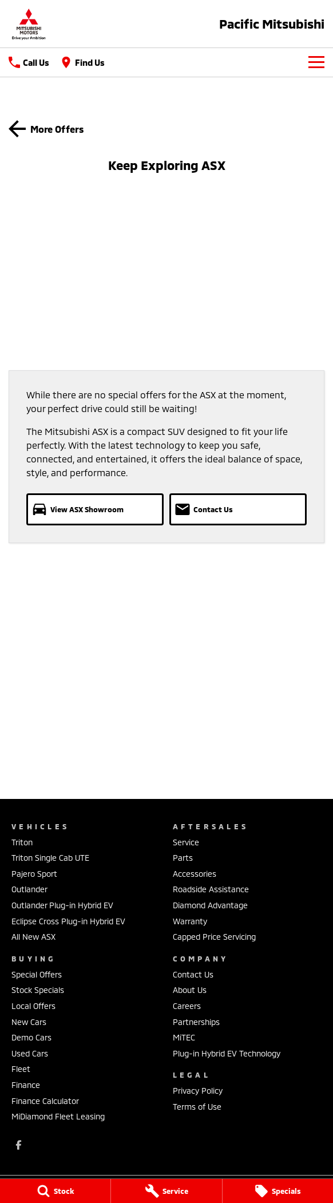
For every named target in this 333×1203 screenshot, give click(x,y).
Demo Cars (31, 1037)
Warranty (190, 921)
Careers (187, 1006)
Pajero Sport (34, 873)
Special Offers (36, 974)
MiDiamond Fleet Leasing (58, 1116)
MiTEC (184, 1037)
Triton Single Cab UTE (50, 857)
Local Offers (33, 1006)
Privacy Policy (198, 1090)
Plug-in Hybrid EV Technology (226, 1053)
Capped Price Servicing (214, 936)
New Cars (28, 1022)
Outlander (29, 889)
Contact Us (193, 974)
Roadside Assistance (211, 889)
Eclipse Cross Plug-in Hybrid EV (68, 921)
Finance (25, 1085)
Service (186, 842)
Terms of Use (197, 1106)
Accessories (194, 873)
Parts (183, 857)
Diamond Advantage (210, 905)
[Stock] (55, 1191)
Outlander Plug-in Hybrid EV (62, 905)
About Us (190, 990)
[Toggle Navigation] (316, 62)
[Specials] (278, 1191)
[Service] (166, 1191)
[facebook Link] (18, 1145)
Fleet (20, 1069)
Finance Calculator (45, 1101)
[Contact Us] (238, 509)
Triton (22, 842)
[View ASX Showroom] (95, 509)
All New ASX (33, 936)
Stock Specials (37, 990)
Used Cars (29, 1053)
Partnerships (196, 1022)
